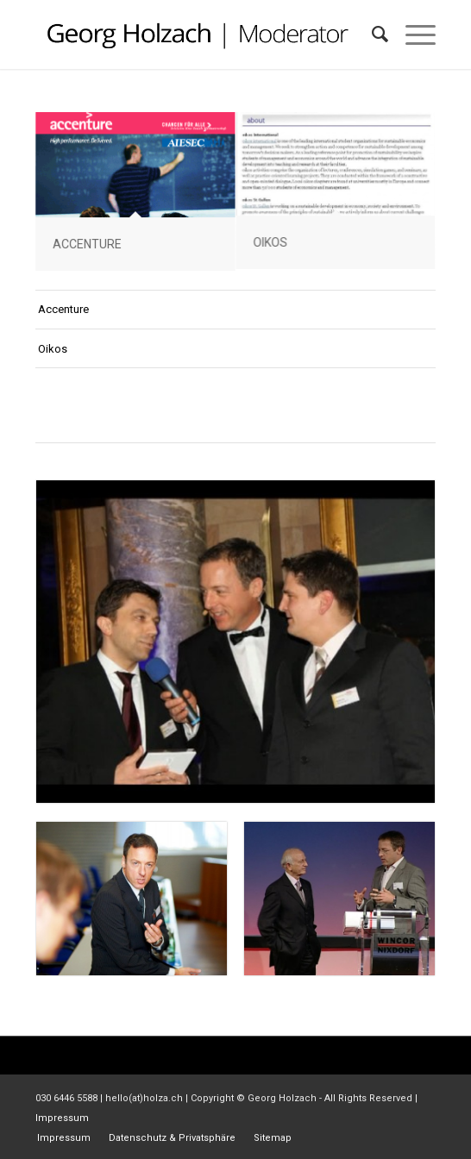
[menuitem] (371, 34)
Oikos (52, 348)
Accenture (63, 309)
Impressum (62, 1118)
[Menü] (412, 34)
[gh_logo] (195, 34)
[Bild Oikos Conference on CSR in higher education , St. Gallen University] (336, 192)
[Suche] (371, 34)
